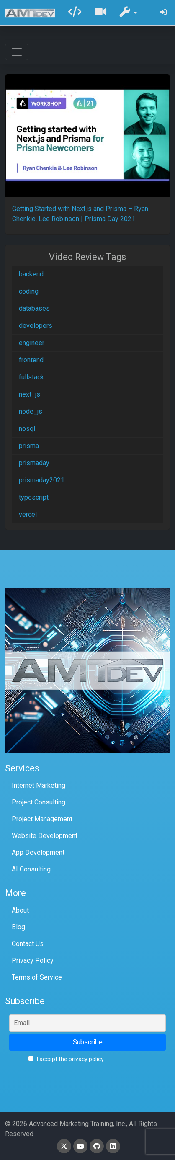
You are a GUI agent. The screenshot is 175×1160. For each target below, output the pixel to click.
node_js (30, 411)
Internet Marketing (38, 785)
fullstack (31, 377)
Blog (18, 927)
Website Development (44, 836)
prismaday (34, 463)
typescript (34, 497)
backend (31, 274)
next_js (29, 394)
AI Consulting (31, 869)
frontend (31, 360)
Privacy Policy (33, 960)
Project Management (42, 819)
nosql (27, 429)
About (20, 910)
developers (35, 326)
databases (34, 308)
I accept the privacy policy (66, 1059)
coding (29, 291)
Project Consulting (38, 802)
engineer (31, 343)
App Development (38, 852)
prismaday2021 (41, 480)
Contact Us (28, 944)
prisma (29, 446)
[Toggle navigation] (16, 52)
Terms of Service (37, 977)
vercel (28, 514)
